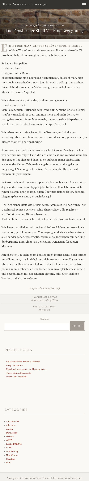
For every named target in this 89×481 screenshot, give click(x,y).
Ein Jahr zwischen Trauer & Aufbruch (23, 362)
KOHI (9, 448)
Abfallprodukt (12, 421)
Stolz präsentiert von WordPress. (24, 478)
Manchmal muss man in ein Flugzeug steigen (26, 369)
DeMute (10, 436)
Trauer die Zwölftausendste (18, 373)
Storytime (49, 288)
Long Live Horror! (14, 365)
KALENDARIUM (14, 444)
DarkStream (11, 433)
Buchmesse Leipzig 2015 (44, 299)
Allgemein (11, 425)
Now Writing (12, 455)
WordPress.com (73, 478)
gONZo (9, 440)
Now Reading (12, 451)
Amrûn (9, 429)
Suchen (44, 319)
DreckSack (44, 308)
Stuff (57, 288)
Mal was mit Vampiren (16, 377)
